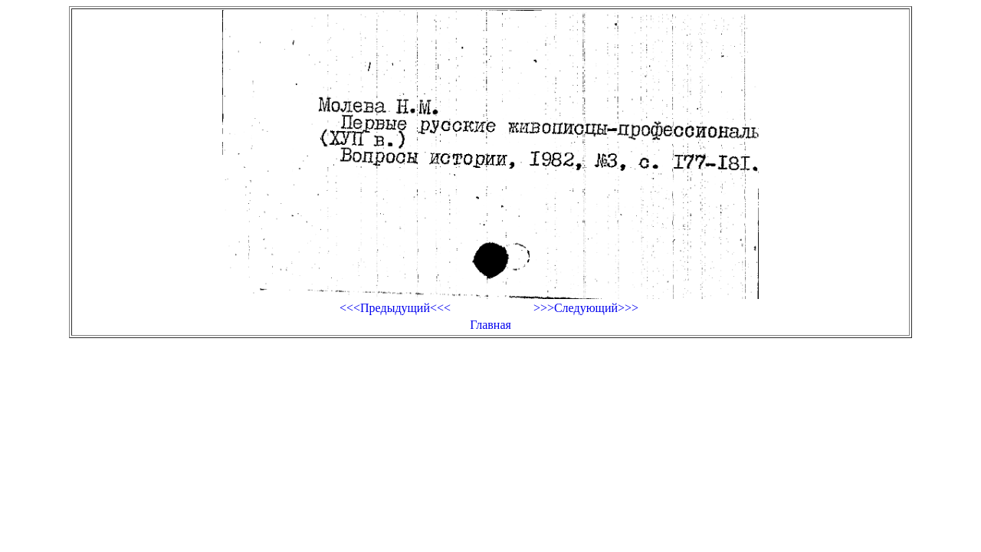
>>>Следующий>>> (585, 307)
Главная (490, 324)
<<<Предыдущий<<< (395, 307)
